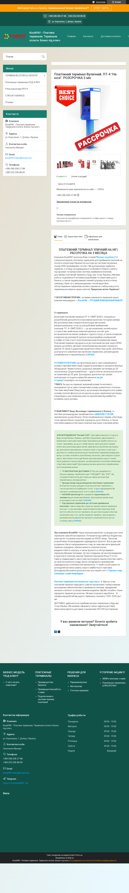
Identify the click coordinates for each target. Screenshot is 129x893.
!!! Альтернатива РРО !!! (16, 89)
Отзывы (9, 102)
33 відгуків (100, 2)
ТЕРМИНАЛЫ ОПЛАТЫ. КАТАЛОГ (21, 75)
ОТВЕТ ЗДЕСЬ (101, 8)
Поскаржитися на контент (81, 861)
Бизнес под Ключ (106, 257)
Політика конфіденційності (105, 861)
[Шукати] (43, 56)
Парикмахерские (78, 682)
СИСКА (99, 491)
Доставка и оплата (111, 36)
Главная (71, 36)
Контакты (88, 36)
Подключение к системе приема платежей (46, 699)
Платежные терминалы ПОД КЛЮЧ (22, 82)
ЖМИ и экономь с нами (113, 678)
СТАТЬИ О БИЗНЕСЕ (15, 95)
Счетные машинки (79, 690)
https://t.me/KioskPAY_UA (15, 783)
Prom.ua (79, 855)
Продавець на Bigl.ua (64, 858)
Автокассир (76, 686)
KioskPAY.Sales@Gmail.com (18, 158)
